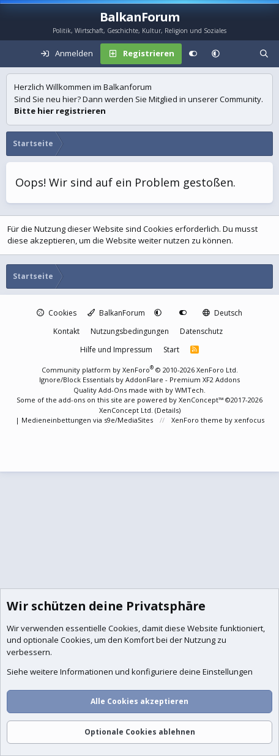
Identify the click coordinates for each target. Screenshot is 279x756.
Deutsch (222, 313)
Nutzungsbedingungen (130, 331)
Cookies (56, 313)
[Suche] (264, 54)
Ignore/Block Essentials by (139, 379)
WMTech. (190, 390)
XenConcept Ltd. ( (128, 410)
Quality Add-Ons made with (119, 390)
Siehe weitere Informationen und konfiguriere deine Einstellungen (130, 672)
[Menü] (15, 53)
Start (171, 349)
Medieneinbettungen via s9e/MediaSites (87, 419)
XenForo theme (197, 419)
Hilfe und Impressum (116, 349)
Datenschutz (201, 331)
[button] (215, 54)
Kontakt (66, 331)
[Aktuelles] (239, 54)
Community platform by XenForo (140, 369)
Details (168, 410)
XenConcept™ (201, 399)
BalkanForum (116, 313)
